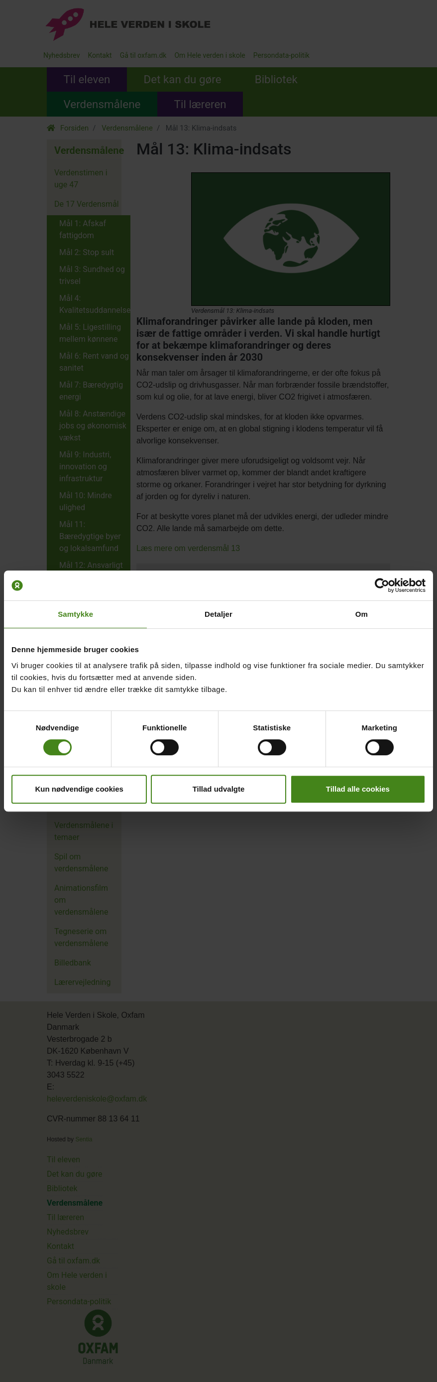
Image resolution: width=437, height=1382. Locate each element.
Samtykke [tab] (75, 614)
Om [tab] (361, 614)
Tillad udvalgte (219, 789)
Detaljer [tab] (218, 614)
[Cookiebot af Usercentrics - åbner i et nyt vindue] (382, 585)
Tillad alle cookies (358, 789)
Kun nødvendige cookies (79, 789)
